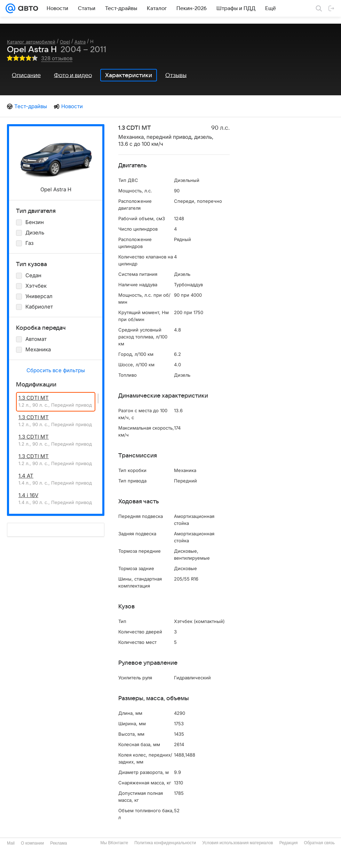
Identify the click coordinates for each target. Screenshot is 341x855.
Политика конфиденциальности (165, 842)
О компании (32, 843)
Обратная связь (319, 842)
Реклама (58, 843)
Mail (11, 843)
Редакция (288, 842)
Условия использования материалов (237, 842)
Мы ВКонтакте (114, 842)
